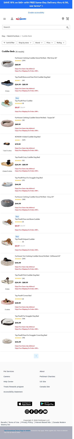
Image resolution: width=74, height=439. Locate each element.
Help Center (8, 382)
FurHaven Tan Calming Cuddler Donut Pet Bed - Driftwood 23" (37, 256)
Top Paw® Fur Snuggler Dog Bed (27, 316)
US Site (43, 382)
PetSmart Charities (47, 376)
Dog (3, 36)
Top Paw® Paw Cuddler (24, 101)
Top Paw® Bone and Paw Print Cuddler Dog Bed (32, 77)
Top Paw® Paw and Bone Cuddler (27, 219)
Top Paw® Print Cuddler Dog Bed (27, 275)
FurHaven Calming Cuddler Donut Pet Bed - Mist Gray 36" (36, 58)
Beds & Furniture (13, 36)
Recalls (4, 422)
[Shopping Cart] (67, 18)
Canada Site (45, 387)
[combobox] (36, 27)
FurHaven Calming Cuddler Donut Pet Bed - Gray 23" (34, 197)
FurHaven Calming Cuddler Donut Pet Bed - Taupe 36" (35, 118)
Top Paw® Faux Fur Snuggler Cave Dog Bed (31, 335)
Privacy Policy (27, 422)
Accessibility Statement (13, 392)
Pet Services (9, 371)
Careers (7, 376)
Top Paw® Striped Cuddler (25, 239)
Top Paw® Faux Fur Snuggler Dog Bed (29, 178)
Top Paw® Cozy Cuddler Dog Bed (27, 157)
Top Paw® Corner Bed (23, 296)
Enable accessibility (36, 13)
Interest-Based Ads (43, 422)
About (42, 371)
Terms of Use (14, 422)
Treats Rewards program (14, 387)
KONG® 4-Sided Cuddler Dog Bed (27, 137)
